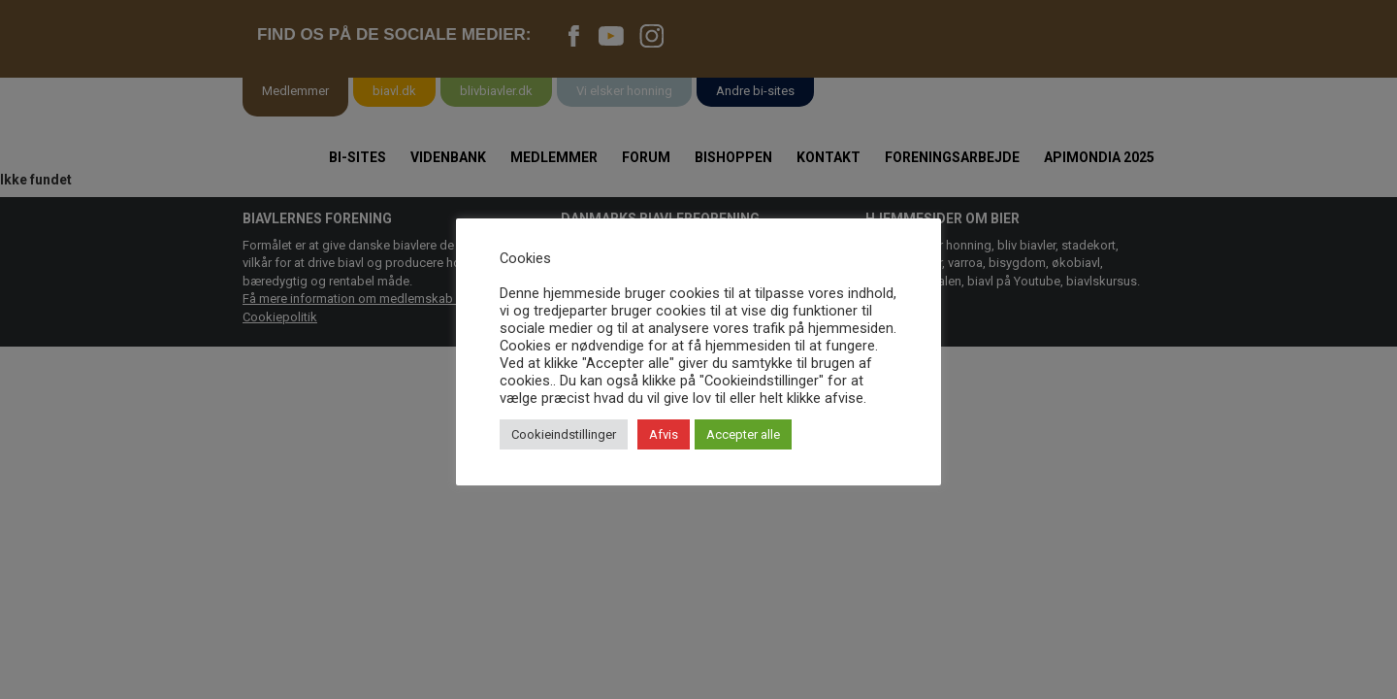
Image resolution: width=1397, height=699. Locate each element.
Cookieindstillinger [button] (563, 434)
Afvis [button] (663, 434)
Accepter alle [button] (743, 434)
